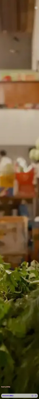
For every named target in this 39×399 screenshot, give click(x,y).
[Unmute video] (36, 8)
